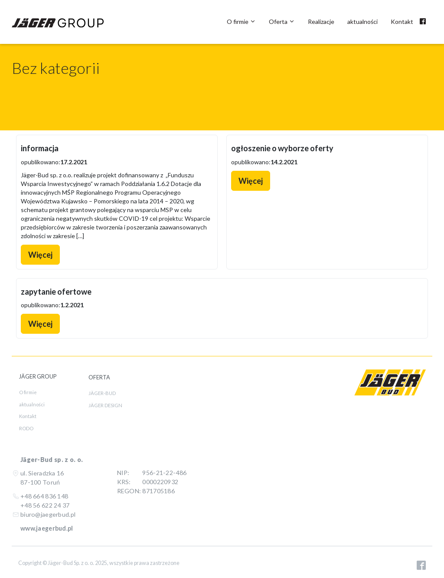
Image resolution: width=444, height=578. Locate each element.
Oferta (282, 21)
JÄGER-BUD (102, 393)
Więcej (40, 254)
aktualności (362, 21)
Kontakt (402, 21)
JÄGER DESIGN (105, 405)
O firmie (241, 21)
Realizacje (321, 21)
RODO (26, 428)
